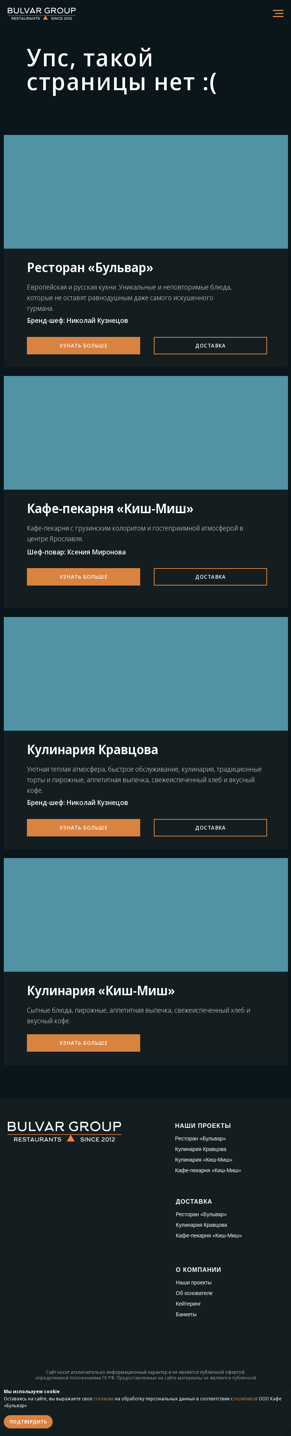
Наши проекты (194, 1282)
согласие (104, 1398)
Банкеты (186, 1314)
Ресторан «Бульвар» (200, 1138)
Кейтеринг (188, 1304)
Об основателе (194, 1293)
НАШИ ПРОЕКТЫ (203, 1126)
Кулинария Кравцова (200, 1149)
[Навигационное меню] (278, 13)
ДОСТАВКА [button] (194, 1201)
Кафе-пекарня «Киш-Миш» (208, 1170)
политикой (246, 1398)
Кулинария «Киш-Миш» (204, 1160)
